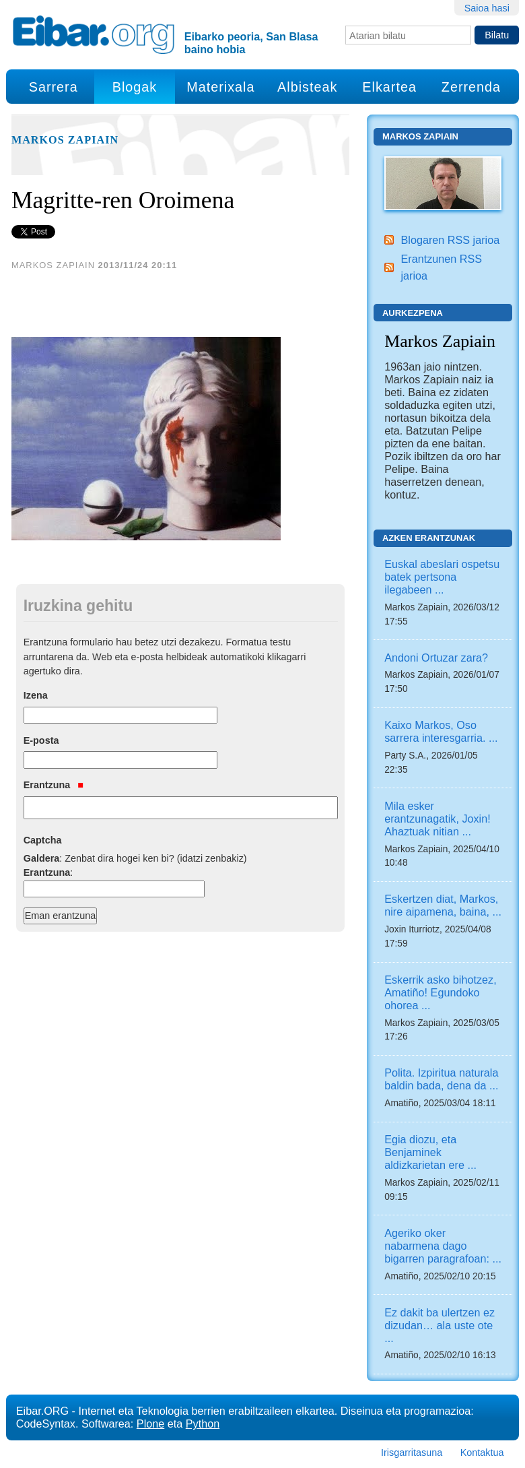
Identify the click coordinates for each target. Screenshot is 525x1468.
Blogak (134, 86)
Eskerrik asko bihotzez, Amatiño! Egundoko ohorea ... (440, 992)
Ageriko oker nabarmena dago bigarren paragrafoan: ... (442, 1246)
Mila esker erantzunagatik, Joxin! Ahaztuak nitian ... (437, 818)
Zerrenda (471, 86)
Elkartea (389, 86)
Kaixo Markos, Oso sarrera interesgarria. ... (440, 731)
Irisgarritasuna (411, 1452)
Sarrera (53, 86)
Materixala (220, 86)
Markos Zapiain (64, 140)
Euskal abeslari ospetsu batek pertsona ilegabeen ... (441, 577)
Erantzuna (53, 784)
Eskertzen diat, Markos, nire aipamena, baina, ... (442, 905)
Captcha (43, 840)
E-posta (41, 740)
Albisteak (307, 86)
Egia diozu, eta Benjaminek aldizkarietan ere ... (430, 1152)
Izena (36, 695)
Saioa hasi (487, 8)
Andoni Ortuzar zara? (436, 657)
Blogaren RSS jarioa (450, 240)
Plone (150, 1423)
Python (202, 1423)
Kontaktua (482, 1452)
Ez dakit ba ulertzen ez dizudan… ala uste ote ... (439, 1325)
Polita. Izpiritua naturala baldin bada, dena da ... (441, 1078)
